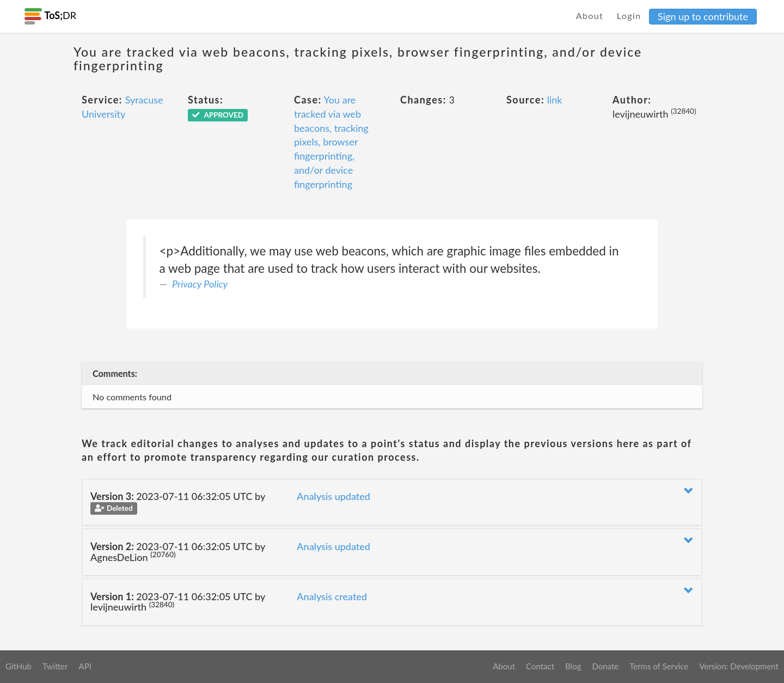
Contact (540, 666)
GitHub (18, 666)
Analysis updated (333, 496)
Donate (605, 666)
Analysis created (332, 596)
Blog (573, 666)
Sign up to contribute (703, 16)
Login (629, 15)
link (554, 100)
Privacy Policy (200, 284)
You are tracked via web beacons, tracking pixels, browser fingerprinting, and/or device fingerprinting (331, 142)
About (590, 15)
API (84, 666)
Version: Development (739, 666)
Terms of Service (658, 666)
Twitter (55, 666)
